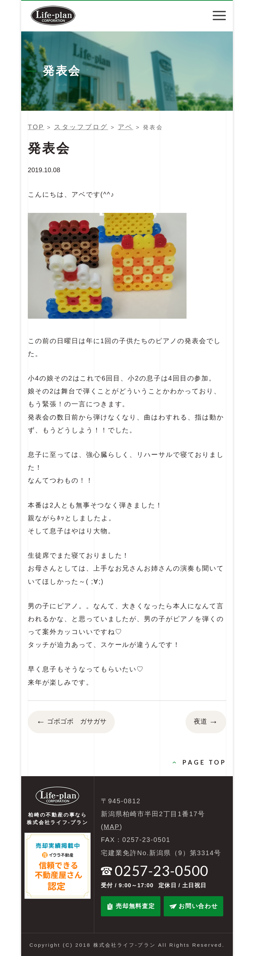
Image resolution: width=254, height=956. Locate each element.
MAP (112, 826)
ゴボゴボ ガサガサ (71, 722)
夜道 (206, 722)
